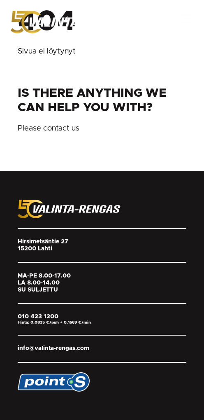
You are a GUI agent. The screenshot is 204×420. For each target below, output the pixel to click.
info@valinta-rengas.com (53, 348)
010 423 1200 (38, 317)
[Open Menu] (186, 19)
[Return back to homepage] (72, 22)
